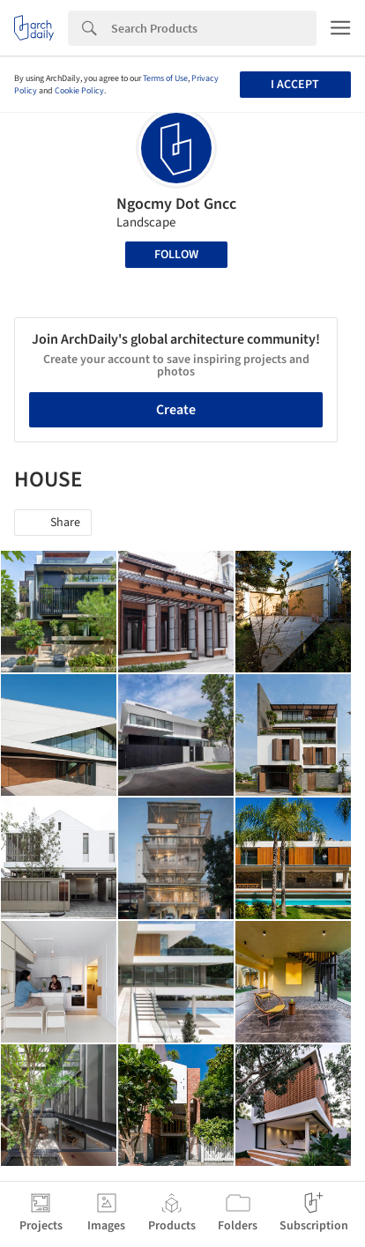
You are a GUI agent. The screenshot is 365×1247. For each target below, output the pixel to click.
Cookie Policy (79, 91)
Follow (176, 255)
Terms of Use (165, 78)
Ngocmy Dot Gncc (176, 204)
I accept (295, 84)
